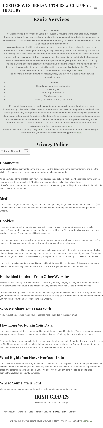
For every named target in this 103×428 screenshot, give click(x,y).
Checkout (21, 412)
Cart (31, 412)
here (80, 70)
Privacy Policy (59, 412)
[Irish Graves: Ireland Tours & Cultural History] (48, 7)
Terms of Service (43, 412)
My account (9, 412)
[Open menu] (96, 7)
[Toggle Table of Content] (25, 151)
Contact (72, 412)
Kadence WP (87, 421)
